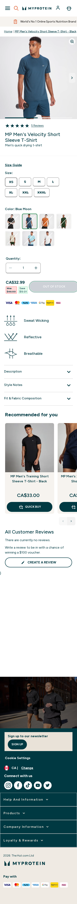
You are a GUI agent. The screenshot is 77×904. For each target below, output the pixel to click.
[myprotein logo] (36, 8)
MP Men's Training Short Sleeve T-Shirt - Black (29, 478)
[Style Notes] (38, 385)
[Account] (58, 8)
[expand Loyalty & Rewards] (23, 840)
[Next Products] (71, 521)
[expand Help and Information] (26, 799)
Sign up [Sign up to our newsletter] (17, 744)
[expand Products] (14, 813)
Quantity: (13, 258)
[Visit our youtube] (38, 785)
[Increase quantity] (35, 268)
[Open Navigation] (7, 8)
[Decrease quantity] (10, 268)
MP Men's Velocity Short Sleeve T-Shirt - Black (45, 31)
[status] (23, 268)
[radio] (11, 182)
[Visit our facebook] (18, 785)
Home (8, 31)
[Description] (38, 372)
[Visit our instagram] (8, 785)
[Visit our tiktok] (28, 785)
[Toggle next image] (72, 78)
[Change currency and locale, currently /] (38, 768)
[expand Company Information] (26, 827)
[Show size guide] (13, 165)
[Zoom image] (72, 41)
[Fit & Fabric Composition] (38, 398)
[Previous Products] (63, 521)
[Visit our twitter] (48, 785)
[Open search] (16, 8)
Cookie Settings (17, 758)
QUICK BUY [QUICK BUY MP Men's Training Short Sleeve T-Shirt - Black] (29, 506)
